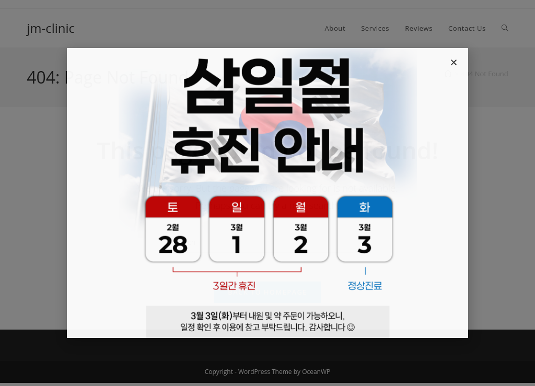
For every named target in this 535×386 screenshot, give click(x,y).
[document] (267, 193)
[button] (454, 62)
